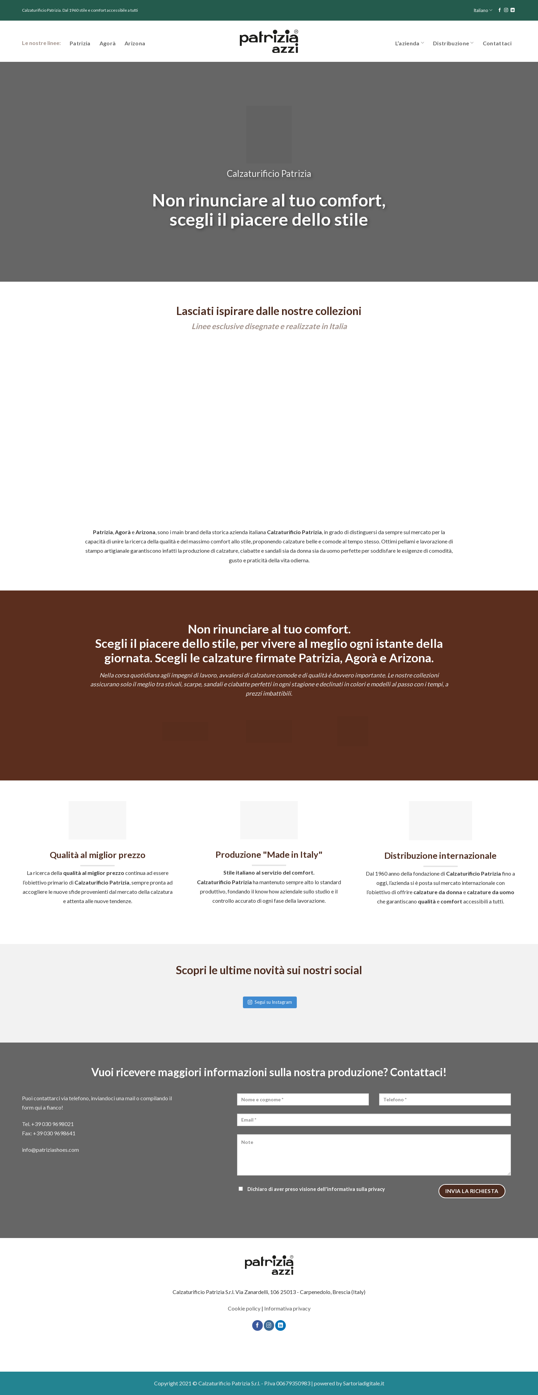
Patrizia (80, 43)
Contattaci (497, 43)
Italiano (482, 10)
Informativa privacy (287, 1308)
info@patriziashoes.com (50, 1149)
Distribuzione (453, 43)
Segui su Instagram (270, 1002)
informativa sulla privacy (356, 1189)
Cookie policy (244, 1308)
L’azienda (409, 43)
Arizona (135, 43)
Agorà (108, 43)
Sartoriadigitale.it (363, 1383)
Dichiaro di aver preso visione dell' (311, 1189)
